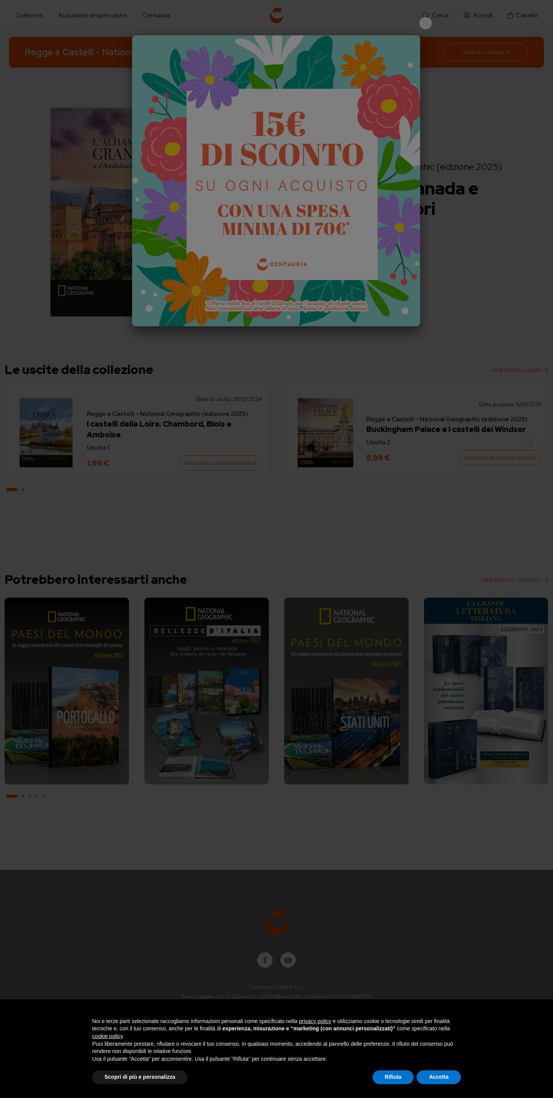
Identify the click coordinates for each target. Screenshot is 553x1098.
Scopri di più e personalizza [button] (139, 1077)
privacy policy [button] (315, 1021)
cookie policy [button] (107, 1036)
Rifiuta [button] (393, 1077)
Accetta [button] (439, 1077)
